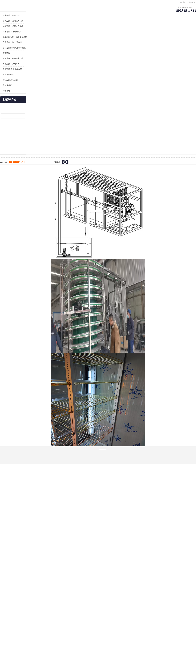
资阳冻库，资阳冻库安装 (36, 89)
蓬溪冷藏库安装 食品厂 (33, 167)
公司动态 (119, 24)
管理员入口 (60, 658)
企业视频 (76, 24)
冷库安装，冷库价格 (34, 46)
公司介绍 (97, 24)
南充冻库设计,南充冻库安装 (37, 79)
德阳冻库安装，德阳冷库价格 (38, 68)
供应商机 (55, 24)
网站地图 (69, 658)
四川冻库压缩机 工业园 (33, 172)
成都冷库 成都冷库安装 (37, 626)
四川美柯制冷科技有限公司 (40, 654)
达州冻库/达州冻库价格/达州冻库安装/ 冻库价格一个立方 (76, 626)
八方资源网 (44, 658)
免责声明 (52, 658)
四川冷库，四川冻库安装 (36, 52)
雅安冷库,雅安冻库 (33, 111)
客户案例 (140, 24)
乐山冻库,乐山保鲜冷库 (35, 100)
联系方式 (161, 24)
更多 (46, 130)
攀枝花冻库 (30, 116)
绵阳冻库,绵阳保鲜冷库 (35, 62)
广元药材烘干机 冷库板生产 (35, 183)
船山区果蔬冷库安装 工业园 (35, 157)
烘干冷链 (29, 122)
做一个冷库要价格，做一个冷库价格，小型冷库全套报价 (135, 626)
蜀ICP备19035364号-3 (54, 651)
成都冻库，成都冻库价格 (36, 57)
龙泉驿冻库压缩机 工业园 (34, 142)
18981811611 (123, 80)
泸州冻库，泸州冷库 (34, 95)
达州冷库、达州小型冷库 (55, 31)
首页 (33, 31)
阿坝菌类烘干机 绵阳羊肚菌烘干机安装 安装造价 (36, 177)
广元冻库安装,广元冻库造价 (37, 73)
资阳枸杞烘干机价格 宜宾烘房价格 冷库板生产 (36, 162)
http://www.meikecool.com (65, 560)
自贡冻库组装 (31, 105)
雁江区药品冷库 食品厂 (33, 152)
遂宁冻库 (29, 84)
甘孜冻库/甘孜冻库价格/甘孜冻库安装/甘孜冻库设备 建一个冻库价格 (110, 626)
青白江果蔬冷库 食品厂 (33, 137)
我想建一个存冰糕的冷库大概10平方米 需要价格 (162, 626)
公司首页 (34, 24)
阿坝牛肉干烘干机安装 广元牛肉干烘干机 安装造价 (36, 147)
